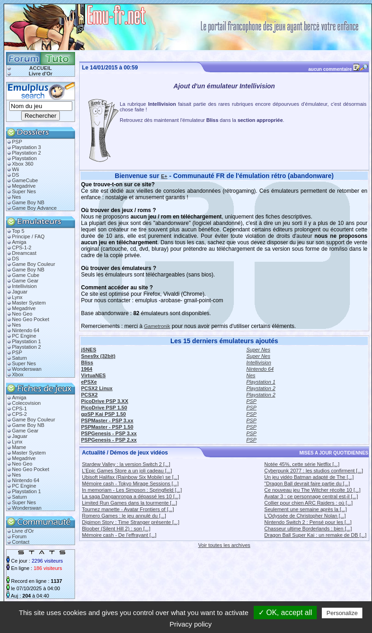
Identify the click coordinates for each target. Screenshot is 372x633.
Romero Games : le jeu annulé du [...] (124, 515)
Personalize (342, 613)
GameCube (25, 180)
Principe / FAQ (28, 236)
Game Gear (25, 280)
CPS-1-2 (21, 247)
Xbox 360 (22, 164)
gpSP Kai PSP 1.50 (103, 414)
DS (15, 175)
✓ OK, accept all (285, 612)
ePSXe (89, 382)
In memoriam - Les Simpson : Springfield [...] (132, 490)
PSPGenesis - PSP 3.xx (109, 433)
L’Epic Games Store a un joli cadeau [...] (127, 470)
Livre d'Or (40, 73)
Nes (16, 197)
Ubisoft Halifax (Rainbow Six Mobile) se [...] (130, 477)
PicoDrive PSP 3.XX (104, 401)
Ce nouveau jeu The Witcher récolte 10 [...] (312, 490)
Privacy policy (190, 624)
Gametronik (157, 326)
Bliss (87, 362)
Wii (15, 169)
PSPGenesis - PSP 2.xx (109, 440)
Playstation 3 (26, 147)
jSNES (88, 349)
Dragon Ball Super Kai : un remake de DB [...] (315, 535)
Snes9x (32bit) (98, 356)
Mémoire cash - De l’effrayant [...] (119, 535)
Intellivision (24, 286)
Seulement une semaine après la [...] (305, 509)
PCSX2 (89, 394)
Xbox (17, 374)
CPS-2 (19, 414)
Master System (29, 302)
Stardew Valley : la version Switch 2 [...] (126, 464)
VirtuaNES (93, 375)
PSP (17, 141)
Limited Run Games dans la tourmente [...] (129, 503)
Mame (19, 447)
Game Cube (25, 275)
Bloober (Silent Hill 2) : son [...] (116, 528)
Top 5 (18, 231)
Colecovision (26, 403)
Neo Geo (22, 313)
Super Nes (24, 191)
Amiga (19, 242)
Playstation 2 (26, 152)
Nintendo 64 (25, 330)
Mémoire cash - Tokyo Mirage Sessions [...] (130, 483)
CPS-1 (19, 408)
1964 (86, 369)
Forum (19, 536)
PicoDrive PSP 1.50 (104, 407)
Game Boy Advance (34, 208)
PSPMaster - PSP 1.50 (107, 427)
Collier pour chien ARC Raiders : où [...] (308, 503)
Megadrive (23, 186)
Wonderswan (26, 369)
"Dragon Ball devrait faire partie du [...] (307, 483)
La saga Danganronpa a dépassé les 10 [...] (131, 496)
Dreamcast (24, 253)
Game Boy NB (28, 202)
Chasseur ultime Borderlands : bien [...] (308, 528)
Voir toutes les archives (224, 545)
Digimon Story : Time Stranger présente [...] (131, 522)
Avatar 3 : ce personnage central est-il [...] (311, 496)
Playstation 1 (26, 341)
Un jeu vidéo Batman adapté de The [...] (309, 477)
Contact (20, 542)
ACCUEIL (40, 68)
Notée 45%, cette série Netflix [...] (301, 464)
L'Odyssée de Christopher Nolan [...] (305, 515)
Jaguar (20, 291)
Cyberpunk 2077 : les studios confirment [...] (313, 470)
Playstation (24, 158)
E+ (164, 176)
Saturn (19, 358)
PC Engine (24, 336)
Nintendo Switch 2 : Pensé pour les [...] (308, 522)
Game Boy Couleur (33, 264)
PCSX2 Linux (96, 388)
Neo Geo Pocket (30, 319)
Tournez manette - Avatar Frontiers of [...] (128, 509)
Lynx (17, 297)
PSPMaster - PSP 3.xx (107, 420)
